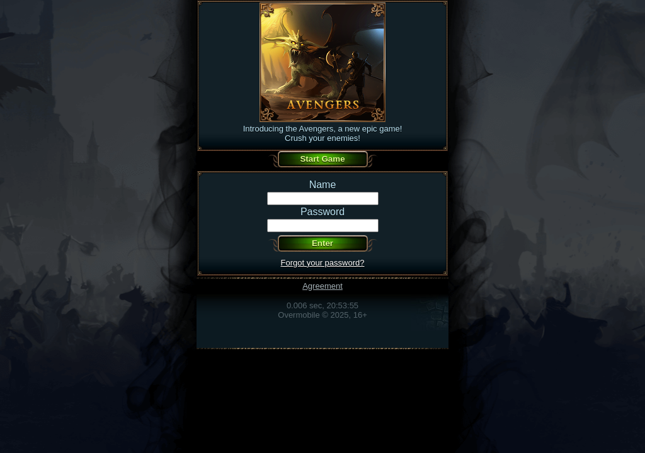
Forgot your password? (323, 262)
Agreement (322, 286)
